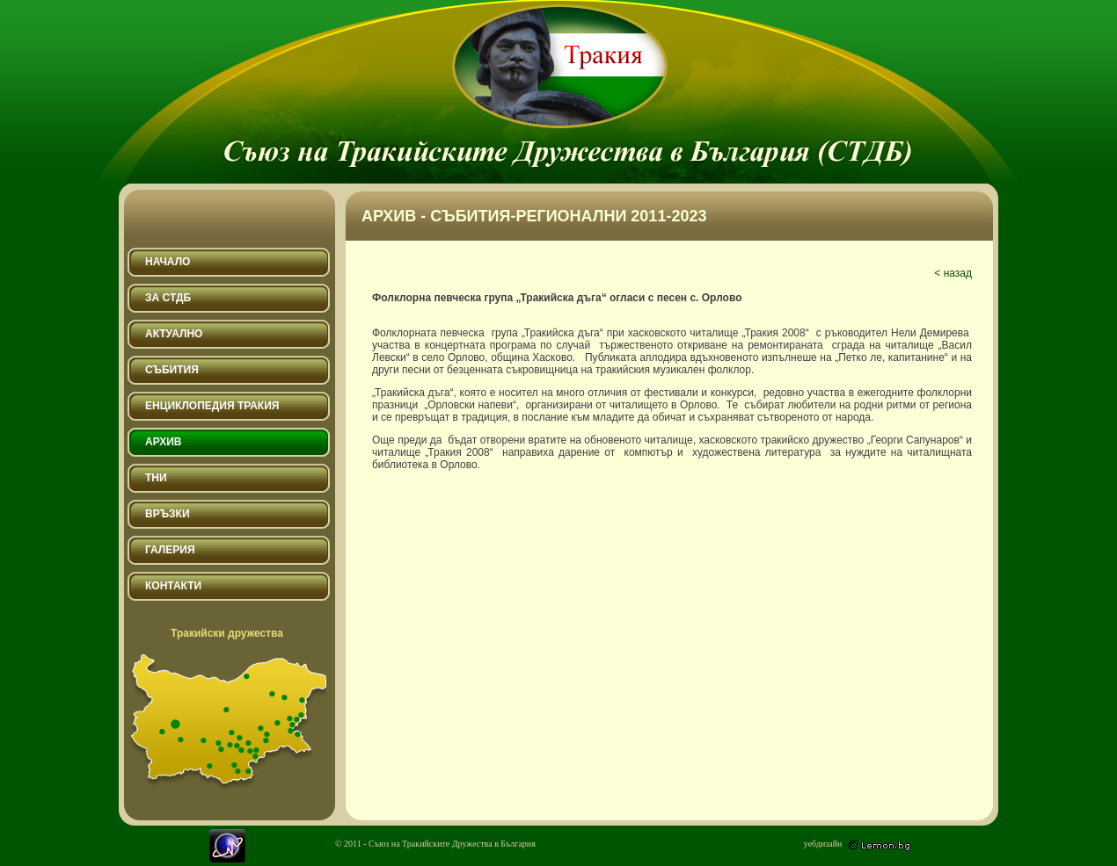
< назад (953, 273)
